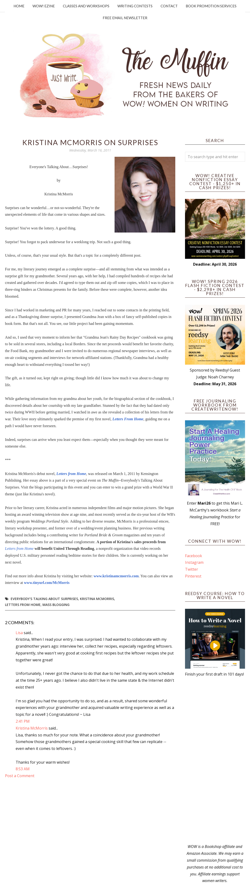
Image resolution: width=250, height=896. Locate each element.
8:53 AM (23, 768)
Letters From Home (128, 419)
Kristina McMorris (97, 598)
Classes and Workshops (86, 6)
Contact (169, 6)
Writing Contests (135, 6)
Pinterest (193, 576)
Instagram (194, 562)
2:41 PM (23, 721)
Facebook (193, 555)
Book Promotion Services (211, 6)
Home (19, 6)
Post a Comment (19, 775)
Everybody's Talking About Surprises (44, 598)
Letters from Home (71, 474)
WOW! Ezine (43, 6)
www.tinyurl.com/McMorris (46, 583)
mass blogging (55, 604)
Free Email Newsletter (125, 18)
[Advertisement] (215, 760)
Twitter (191, 569)
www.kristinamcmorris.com (116, 576)
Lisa (19, 632)
